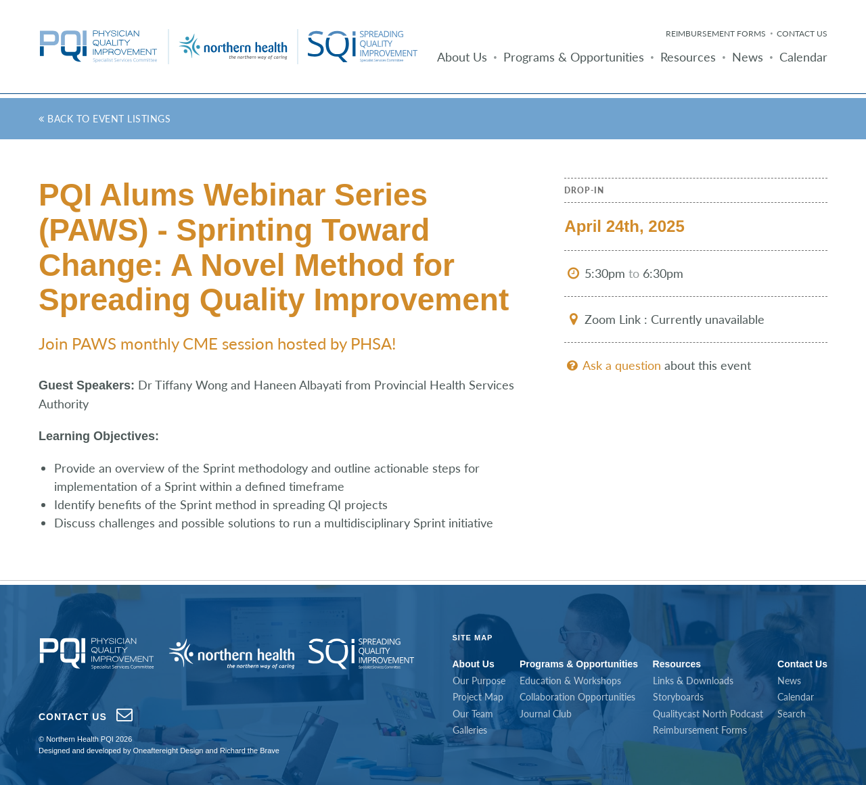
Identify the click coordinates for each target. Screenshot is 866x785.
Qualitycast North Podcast (708, 713)
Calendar (803, 56)
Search (791, 713)
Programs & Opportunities (573, 56)
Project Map (478, 697)
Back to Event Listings (104, 118)
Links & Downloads (693, 680)
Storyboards (678, 697)
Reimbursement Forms (716, 33)
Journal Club (546, 713)
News (747, 56)
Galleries (470, 730)
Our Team (473, 713)
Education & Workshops (570, 680)
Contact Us (802, 33)
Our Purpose (479, 680)
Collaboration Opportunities (577, 697)
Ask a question (612, 365)
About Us (462, 56)
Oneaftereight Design (168, 750)
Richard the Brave (249, 750)
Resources (688, 56)
